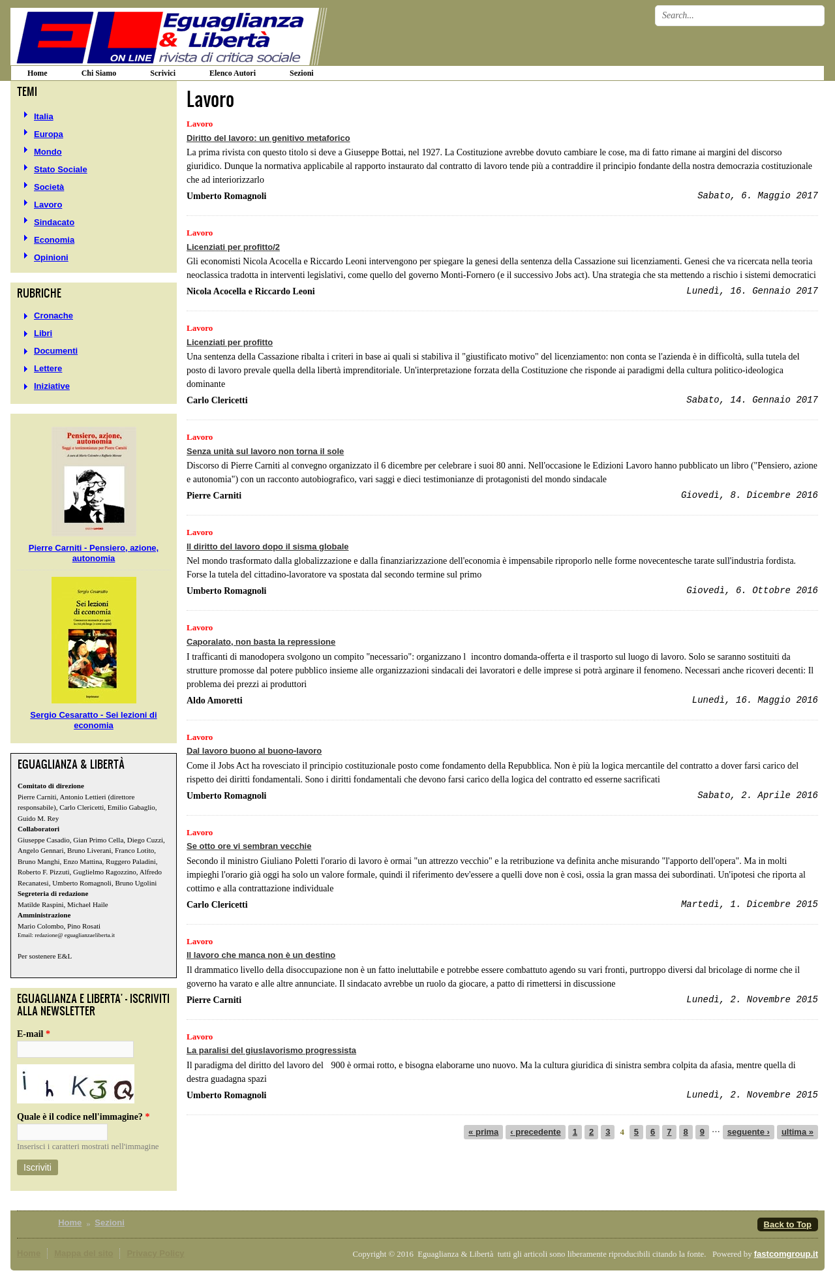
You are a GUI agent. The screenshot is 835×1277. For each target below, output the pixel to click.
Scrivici (162, 73)
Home (70, 1222)
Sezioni (302, 73)
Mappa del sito (83, 1253)
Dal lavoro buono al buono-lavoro (254, 751)
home (37, 73)
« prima (483, 1132)
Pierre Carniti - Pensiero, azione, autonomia (94, 553)
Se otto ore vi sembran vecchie (249, 846)
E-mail (33, 1034)
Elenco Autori (232, 73)
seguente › (748, 1132)
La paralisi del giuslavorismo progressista (271, 1050)
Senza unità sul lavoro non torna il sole (265, 451)
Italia (43, 116)
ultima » (797, 1132)
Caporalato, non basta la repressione (261, 642)
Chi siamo (99, 73)
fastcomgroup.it (786, 1254)
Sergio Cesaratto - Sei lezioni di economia (93, 720)
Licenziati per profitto (230, 342)
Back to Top (788, 1224)
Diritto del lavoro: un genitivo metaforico (268, 138)
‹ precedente (535, 1132)
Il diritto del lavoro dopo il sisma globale (267, 546)
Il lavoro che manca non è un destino (261, 955)
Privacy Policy (155, 1253)
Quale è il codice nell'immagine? (83, 1117)
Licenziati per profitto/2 (233, 247)
